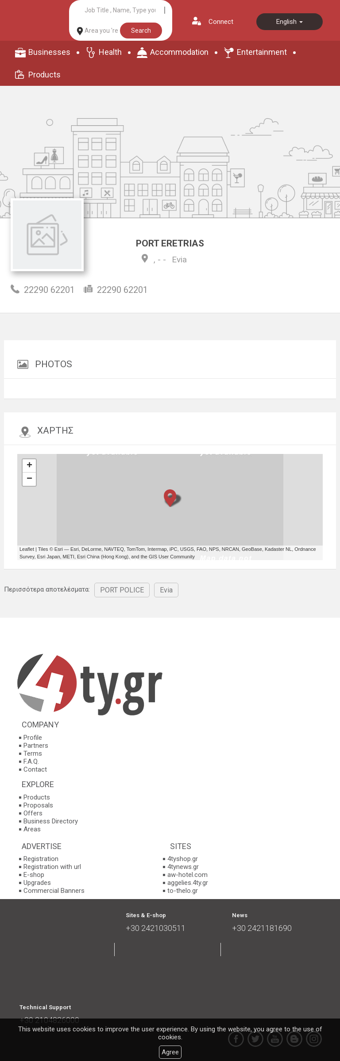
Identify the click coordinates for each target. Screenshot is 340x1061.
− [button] (29, 479)
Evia (179, 259)
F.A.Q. (31, 761)
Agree (170, 1052)
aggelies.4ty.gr (187, 883)
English (289, 22)
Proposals (38, 805)
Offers (32, 813)
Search (141, 30)
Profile (32, 738)
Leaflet (26, 549)
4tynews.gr (183, 867)
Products (44, 74)
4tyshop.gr (182, 859)
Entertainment (262, 52)
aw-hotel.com (187, 875)
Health (110, 52)
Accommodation (179, 52)
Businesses (49, 52)
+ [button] (29, 466)
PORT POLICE (122, 590)
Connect (221, 22)
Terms (32, 753)
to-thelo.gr (182, 891)
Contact (35, 769)
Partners (35, 746)
